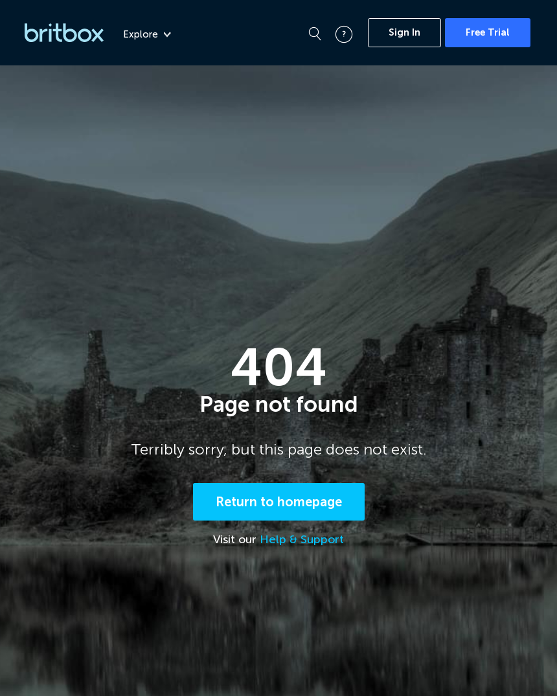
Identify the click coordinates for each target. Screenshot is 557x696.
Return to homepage (279, 502)
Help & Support (302, 539)
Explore (147, 34)
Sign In (404, 32)
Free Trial (488, 32)
